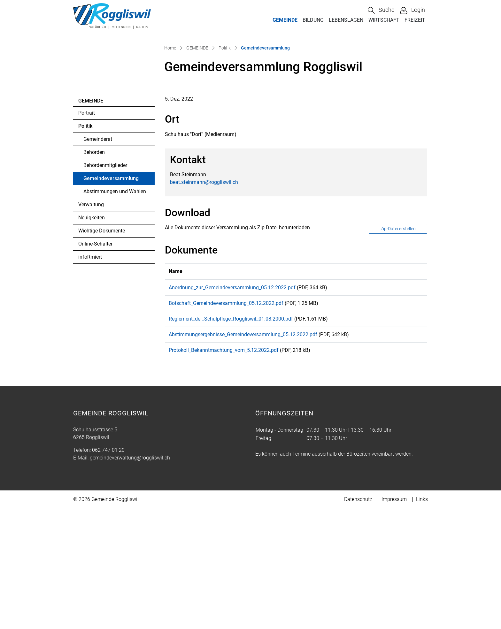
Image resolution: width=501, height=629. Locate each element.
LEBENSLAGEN (346, 20)
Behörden (94, 262)
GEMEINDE (285, 20)
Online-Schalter (95, 354)
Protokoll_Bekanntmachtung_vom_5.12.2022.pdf (224, 469)
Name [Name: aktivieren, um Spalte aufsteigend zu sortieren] (175, 381)
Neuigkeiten (91, 327)
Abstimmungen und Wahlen (114, 301)
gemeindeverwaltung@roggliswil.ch (130, 578)
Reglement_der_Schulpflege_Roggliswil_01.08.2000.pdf (231, 433)
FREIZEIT (415, 20)
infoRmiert (90, 367)
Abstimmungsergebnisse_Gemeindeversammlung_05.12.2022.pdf (243, 451)
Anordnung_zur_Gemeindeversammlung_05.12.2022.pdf (232, 397)
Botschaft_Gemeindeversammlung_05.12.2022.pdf (226, 415)
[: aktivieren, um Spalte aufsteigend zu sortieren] (407, 381)
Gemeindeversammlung (111, 290)
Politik (85, 236)
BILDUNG (313, 20)
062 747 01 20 (108, 571)
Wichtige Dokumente (101, 340)
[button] (381, 10)
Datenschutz (358, 620)
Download (407, 398)
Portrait (86, 223)
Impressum (394, 620)
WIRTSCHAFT (383, 20)
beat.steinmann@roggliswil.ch (204, 292)
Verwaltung (91, 314)
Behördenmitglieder (105, 275)
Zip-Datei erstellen (398, 338)
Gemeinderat (97, 249)
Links (422, 620)
